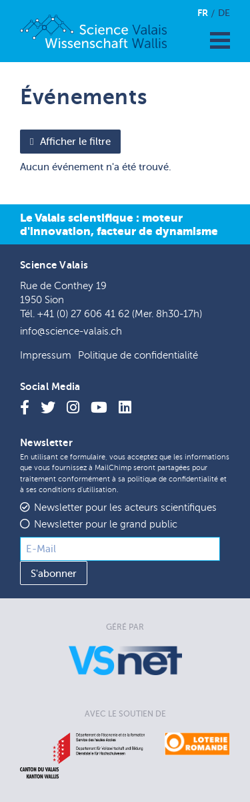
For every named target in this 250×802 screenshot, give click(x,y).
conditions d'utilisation (78, 489)
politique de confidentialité (172, 479)
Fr (202, 12)
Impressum (45, 355)
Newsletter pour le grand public (105, 524)
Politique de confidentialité (138, 355)
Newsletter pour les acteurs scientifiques (125, 508)
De (224, 13)
